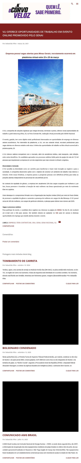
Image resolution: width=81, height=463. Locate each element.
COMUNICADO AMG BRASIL (20, 435)
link (57, 213)
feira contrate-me (24, 223)
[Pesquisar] (72, 4)
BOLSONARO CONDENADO (19, 348)
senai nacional (47, 223)
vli (55, 223)
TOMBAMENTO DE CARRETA (20, 261)
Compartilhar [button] (8, 226)
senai (38, 223)
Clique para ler (72, 284)
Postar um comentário (11, 242)
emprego (12, 223)
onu (34, 223)
